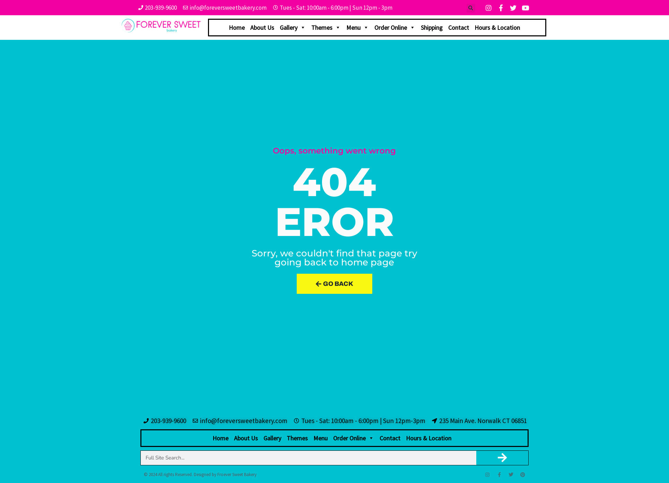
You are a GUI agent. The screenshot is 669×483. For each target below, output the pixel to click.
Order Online (394, 27)
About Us (262, 28)
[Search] (502, 458)
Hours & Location (497, 28)
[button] (471, 8)
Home (237, 28)
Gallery (293, 27)
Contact (458, 28)
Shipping (432, 28)
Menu (357, 27)
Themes (326, 27)
